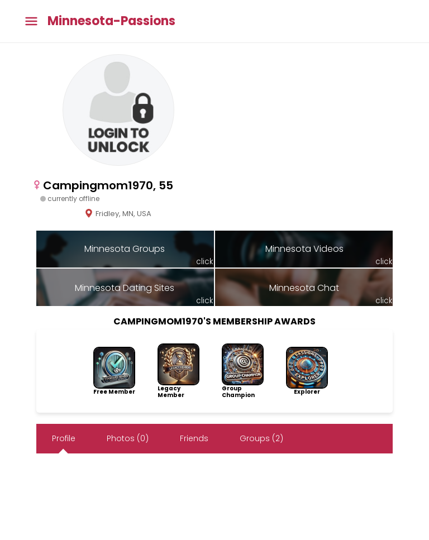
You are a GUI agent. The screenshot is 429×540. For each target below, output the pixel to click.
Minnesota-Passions (111, 21)
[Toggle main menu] (31, 21)
